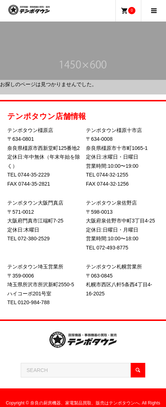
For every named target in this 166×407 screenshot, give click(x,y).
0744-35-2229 (34, 175)
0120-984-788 (34, 302)
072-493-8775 (112, 248)
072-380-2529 (34, 238)
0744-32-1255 (112, 175)
